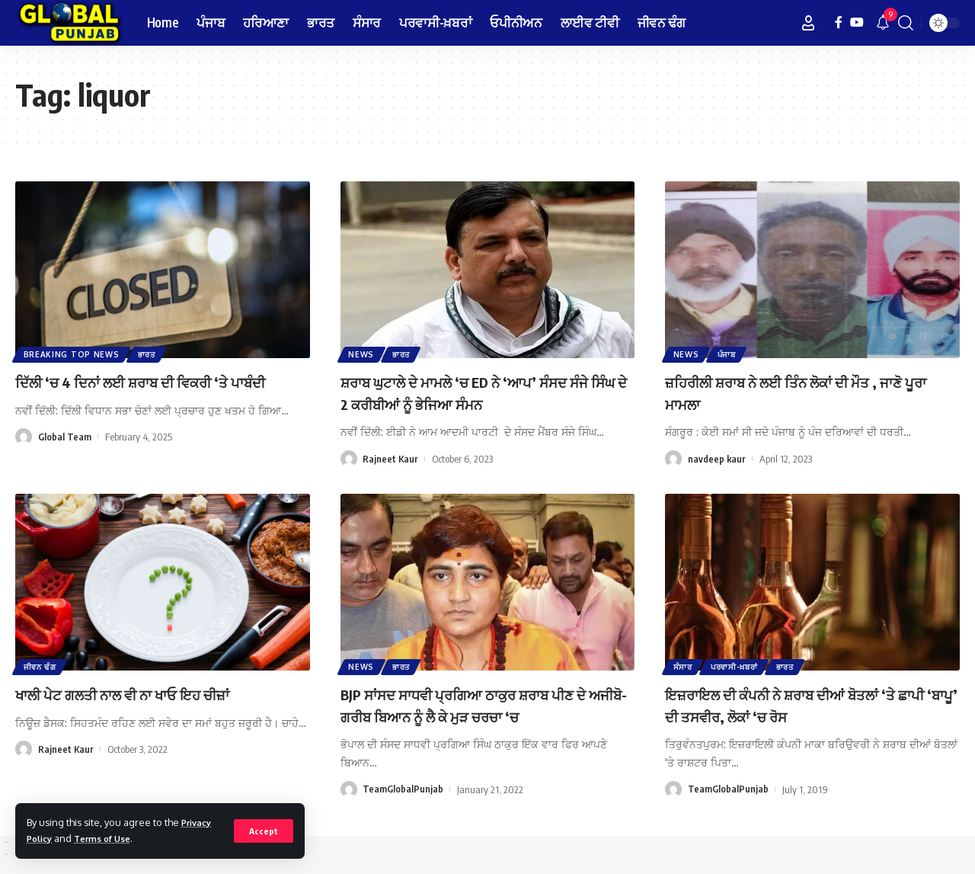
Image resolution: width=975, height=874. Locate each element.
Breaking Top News (72, 353)
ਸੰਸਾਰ (683, 666)
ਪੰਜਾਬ (730, 353)
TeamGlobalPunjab (403, 789)
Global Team (64, 459)
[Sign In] (808, 22)
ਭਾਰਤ (149, 353)
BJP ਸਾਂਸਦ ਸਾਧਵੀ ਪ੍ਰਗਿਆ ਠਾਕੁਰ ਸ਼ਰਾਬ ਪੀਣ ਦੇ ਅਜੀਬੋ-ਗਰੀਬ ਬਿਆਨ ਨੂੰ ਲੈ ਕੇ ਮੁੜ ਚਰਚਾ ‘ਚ (483, 704)
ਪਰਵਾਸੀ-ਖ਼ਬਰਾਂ (737, 666)
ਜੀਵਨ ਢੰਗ (40, 666)
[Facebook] (838, 22)
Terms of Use (110, 838)
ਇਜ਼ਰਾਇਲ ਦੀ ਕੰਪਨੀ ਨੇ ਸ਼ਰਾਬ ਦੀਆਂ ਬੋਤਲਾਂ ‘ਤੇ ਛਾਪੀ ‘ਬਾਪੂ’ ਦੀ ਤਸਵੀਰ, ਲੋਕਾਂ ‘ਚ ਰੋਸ (806, 704)
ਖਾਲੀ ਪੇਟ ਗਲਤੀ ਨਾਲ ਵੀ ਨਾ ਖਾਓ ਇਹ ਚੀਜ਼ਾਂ (147, 693)
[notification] (882, 22)
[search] (905, 23)
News (363, 353)
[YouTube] (857, 22)
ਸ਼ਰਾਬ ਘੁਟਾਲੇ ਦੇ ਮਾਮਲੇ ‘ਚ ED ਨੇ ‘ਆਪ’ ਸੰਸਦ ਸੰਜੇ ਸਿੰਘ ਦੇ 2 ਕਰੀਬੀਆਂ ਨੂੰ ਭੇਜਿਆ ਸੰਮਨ (477, 392)
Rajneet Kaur (391, 459)
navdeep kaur (717, 459)
